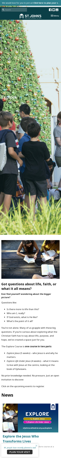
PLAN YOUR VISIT (19, 452)
